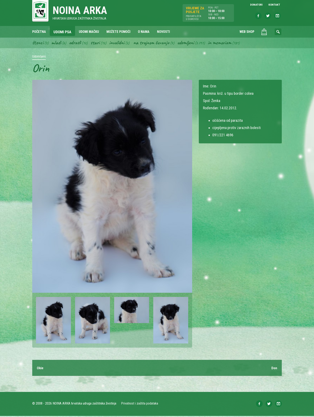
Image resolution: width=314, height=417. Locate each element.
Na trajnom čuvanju (155, 43)
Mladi (57, 43)
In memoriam (225, 43)
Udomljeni (190, 43)
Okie (40, 369)
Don (274, 369)
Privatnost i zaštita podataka (139, 404)
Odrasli (76, 43)
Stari (97, 43)
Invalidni (119, 43)
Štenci (38, 43)
